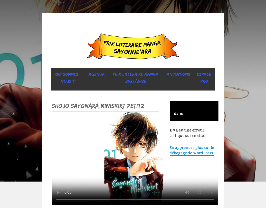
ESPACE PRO (204, 78)
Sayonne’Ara (133, 47)
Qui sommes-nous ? (68, 78)
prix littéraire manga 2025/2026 (136, 78)
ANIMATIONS (178, 74)
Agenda (97, 74)
